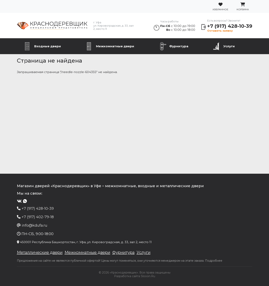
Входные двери (47, 46)
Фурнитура (178, 46)
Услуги (229, 46)
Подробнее (213, 260)
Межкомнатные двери (115, 46)
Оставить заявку (220, 30)
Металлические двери (40, 252)
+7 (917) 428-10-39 (229, 26)
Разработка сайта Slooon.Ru (134, 276)
